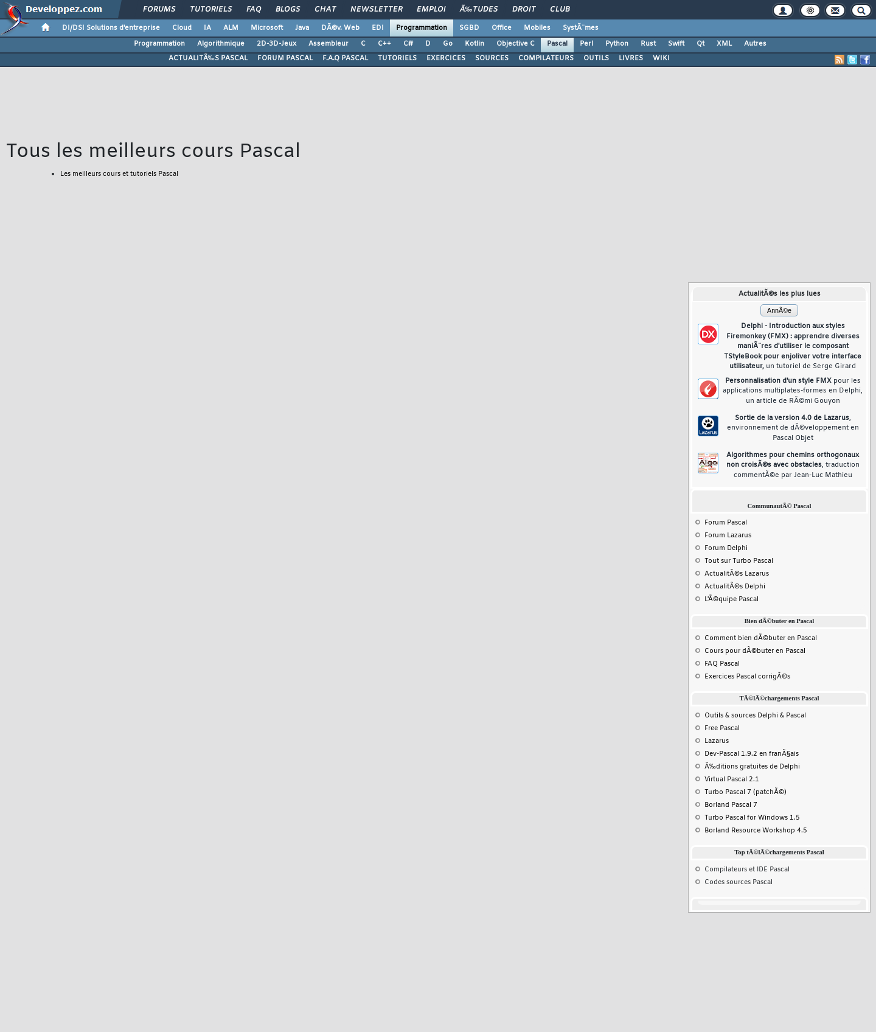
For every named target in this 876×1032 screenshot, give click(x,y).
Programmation (421, 28)
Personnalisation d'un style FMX (793, 391)
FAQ (253, 10)
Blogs (287, 10)
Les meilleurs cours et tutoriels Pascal (119, 174)
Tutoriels (211, 10)
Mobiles (537, 28)
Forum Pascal (725, 522)
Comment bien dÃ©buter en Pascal (760, 638)
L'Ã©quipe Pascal (731, 599)
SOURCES (492, 58)
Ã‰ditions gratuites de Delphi (752, 766)
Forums (159, 10)
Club (560, 10)
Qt (700, 44)
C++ (384, 44)
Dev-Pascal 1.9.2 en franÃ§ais (751, 754)
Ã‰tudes (479, 10)
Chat (325, 10)
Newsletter (376, 10)
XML (724, 44)
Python (616, 44)
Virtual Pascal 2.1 (731, 779)
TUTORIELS (397, 58)
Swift (676, 44)
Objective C (515, 44)
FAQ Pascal (722, 664)
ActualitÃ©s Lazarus (736, 574)
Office (502, 28)
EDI (378, 28)
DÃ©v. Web (340, 28)
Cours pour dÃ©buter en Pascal (754, 651)
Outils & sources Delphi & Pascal (755, 715)
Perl (586, 44)
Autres (755, 44)
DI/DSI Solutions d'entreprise (111, 28)
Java (302, 28)
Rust (648, 44)
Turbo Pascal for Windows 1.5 (752, 818)
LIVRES (631, 58)
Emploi (431, 10)
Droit (524, 10)
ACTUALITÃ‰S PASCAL (208, 58)
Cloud (182, 28)
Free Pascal (722, 728)
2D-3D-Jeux (276, 44)
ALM (230, 28)
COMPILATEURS (546, 58)
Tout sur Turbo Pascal (738, 561)
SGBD (469, 28)
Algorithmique (221, 44)
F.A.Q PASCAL (345, 58)
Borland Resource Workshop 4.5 (755, 830)
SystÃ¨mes (581, 28)
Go (448, 44)
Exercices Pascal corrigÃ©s (747, 676)
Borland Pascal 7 (730, 805)
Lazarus (716, 741)
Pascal (557, 44)
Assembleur (328, 44)
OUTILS (596, 58)
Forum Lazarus (727, 535)
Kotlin (474, 44)
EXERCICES (445, 58)
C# (408, 44)
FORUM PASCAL (285, 58)
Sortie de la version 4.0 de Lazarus (793, 428)
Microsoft (267, 28)
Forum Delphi (726, 548)
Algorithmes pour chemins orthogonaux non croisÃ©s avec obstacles (793, 465)
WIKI (661, 58)
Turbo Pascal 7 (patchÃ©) (745, 792)
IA (207, 28)
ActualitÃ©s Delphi (734, 586)
